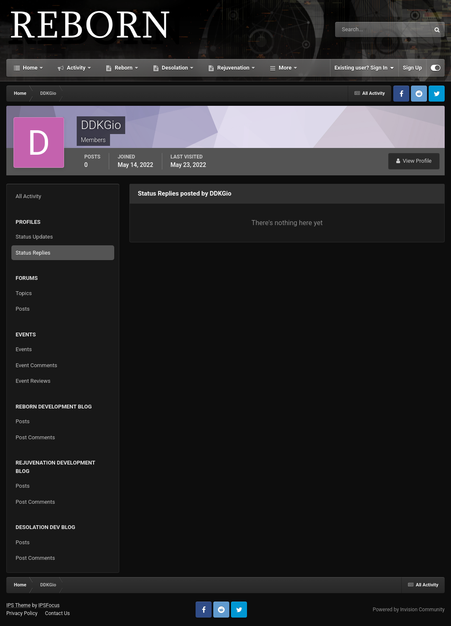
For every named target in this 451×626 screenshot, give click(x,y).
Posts (23, 309)
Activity (76, 67)
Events (24, 349)
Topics (24, 293)
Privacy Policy (22, 613)
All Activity (28, 196)
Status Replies (33, 253)
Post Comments (35, 437)
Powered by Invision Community (409, 610)
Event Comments (36, 365)
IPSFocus (48, 605)
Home (30, 67)
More (285, 67)
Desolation (175, 67)
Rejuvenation (233, 67)
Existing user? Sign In (364, 68)
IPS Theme (18, 605)
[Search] (357, 29)
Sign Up (412, 67)
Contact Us (57, 613)
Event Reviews (33, 381)
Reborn (123, 67)
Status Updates (34, 237)
